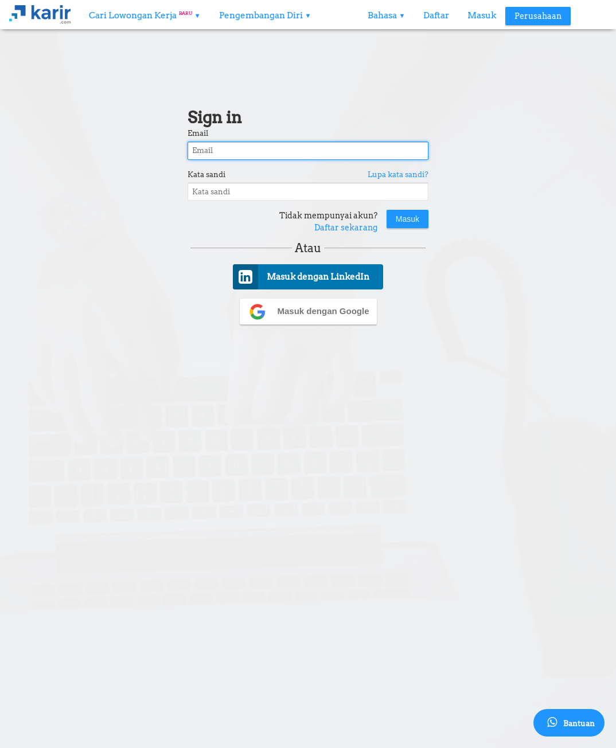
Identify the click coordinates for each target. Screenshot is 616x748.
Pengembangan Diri (265, 15)
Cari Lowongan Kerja (145, 15)
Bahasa (387, 15)
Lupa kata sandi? (398, 174)
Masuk (481, 15)
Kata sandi (206, 174)
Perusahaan (538, 16)
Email (198, 133)
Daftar (436, 15)
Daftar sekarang (345, 227)
